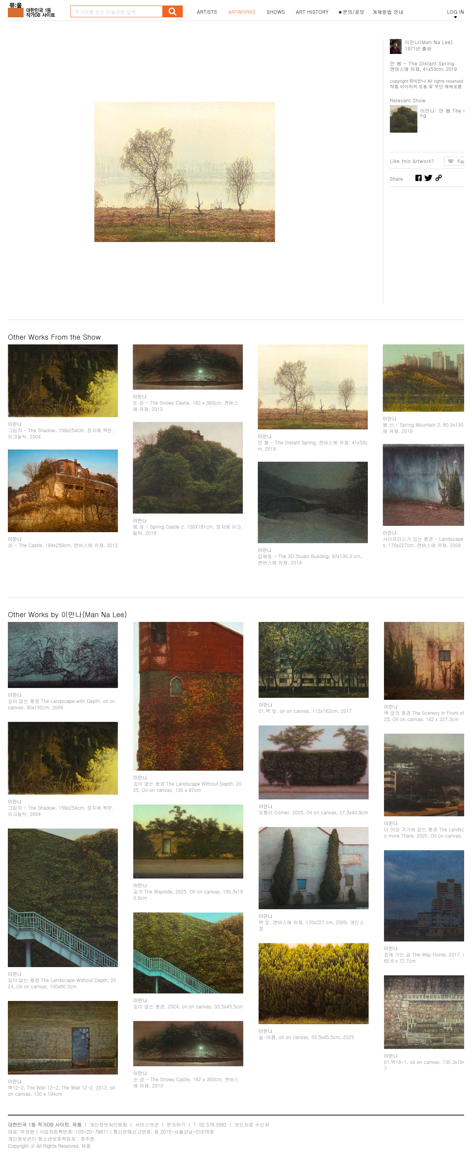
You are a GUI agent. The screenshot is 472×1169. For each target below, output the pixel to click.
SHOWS (276, 11)
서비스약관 (147, 1124)
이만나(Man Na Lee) (429, 42)
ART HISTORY (312, 11)
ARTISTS (207, 11)
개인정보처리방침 (108, 1124)
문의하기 (176, 1124)
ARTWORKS (242, 11)
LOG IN (455, 11)
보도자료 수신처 (252, 1124)
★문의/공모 (351, 11)
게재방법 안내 (388, 11)
